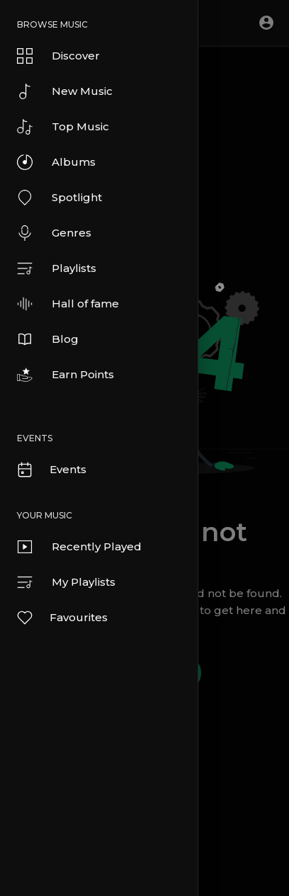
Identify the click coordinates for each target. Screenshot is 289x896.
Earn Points (65, 374)
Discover (58, 56)
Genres (54, 233)
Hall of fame (68, 304)
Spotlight (59, 197)
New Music (65, 91)
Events (51, 469)
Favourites (62, 617)
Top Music (63, 127)
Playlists (56, 268)
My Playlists (66, 582)
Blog (48, 339)
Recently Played (79, 547)
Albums (56, 162)
